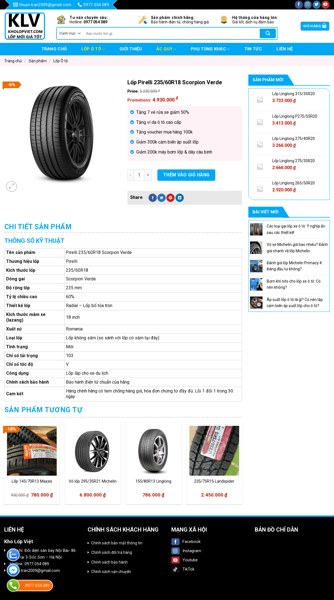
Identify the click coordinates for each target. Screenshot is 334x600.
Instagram (186, 550)
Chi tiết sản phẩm (38, 227)
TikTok (182, 569)
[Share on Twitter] (161, 198)
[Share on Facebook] (153, 198)
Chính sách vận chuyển (111, 571)
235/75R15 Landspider (214, 481)
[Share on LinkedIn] (179, 198)
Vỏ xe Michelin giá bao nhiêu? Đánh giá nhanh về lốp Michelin (297, 247)
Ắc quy (166, 49)
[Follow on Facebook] (299, 5)
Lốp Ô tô (93, 49)
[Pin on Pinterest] (170, 198)
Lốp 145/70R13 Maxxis (32, 481)
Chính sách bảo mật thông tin (116, 543)
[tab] (38, 227)
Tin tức (253, 48)
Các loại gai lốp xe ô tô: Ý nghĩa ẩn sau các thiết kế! (296, 229)
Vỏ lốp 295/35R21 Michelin (93, 481)
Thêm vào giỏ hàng (186, 174)
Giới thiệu (131, 48)
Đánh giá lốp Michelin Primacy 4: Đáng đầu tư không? (295, 266)
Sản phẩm (38, 61)
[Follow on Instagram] (308, 5)
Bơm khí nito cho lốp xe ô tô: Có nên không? (294, 284)
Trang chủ (54, 48)
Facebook (186, 541)
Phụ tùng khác (210, 49)
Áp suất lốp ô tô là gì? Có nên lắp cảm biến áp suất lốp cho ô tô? (295, 302)
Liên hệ (284, 48)
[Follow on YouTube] (325, 5)
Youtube (184, 559)
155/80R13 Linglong (153, 481)
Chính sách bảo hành (109, 562)
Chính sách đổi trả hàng (111, 552)
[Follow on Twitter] (317, 5)
